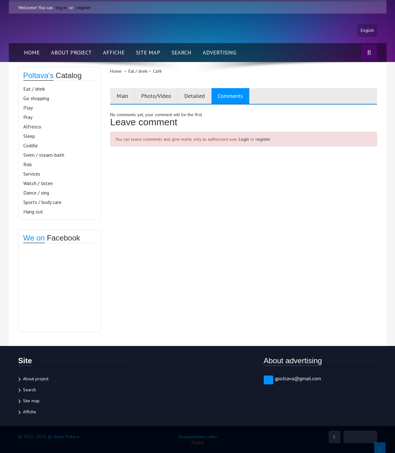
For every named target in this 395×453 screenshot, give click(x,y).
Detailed (194, 95)
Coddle (30, 145)
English (367, 30)
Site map (148, 52)
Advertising (219, 52)
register (83, 7)
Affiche (114, 52)
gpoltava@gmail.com (298, 378)
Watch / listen (38, 183)
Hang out (33, 211)
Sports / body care (42, 202)
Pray (27, 117)
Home (32, 52)
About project (71, 52)
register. (263, 139)
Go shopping (36, 98)
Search (181, 52)
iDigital (197, 442)
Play (28, 108)
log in (61, 7)
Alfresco (32, 126)
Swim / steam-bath (43, 155)
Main (122, 95)
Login (244, 139)
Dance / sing (36, 193)
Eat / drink (34, 89)
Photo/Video (156, 95)
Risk (27, 164)
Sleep (29, 136)
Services (31, 174)
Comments (230, 95)
